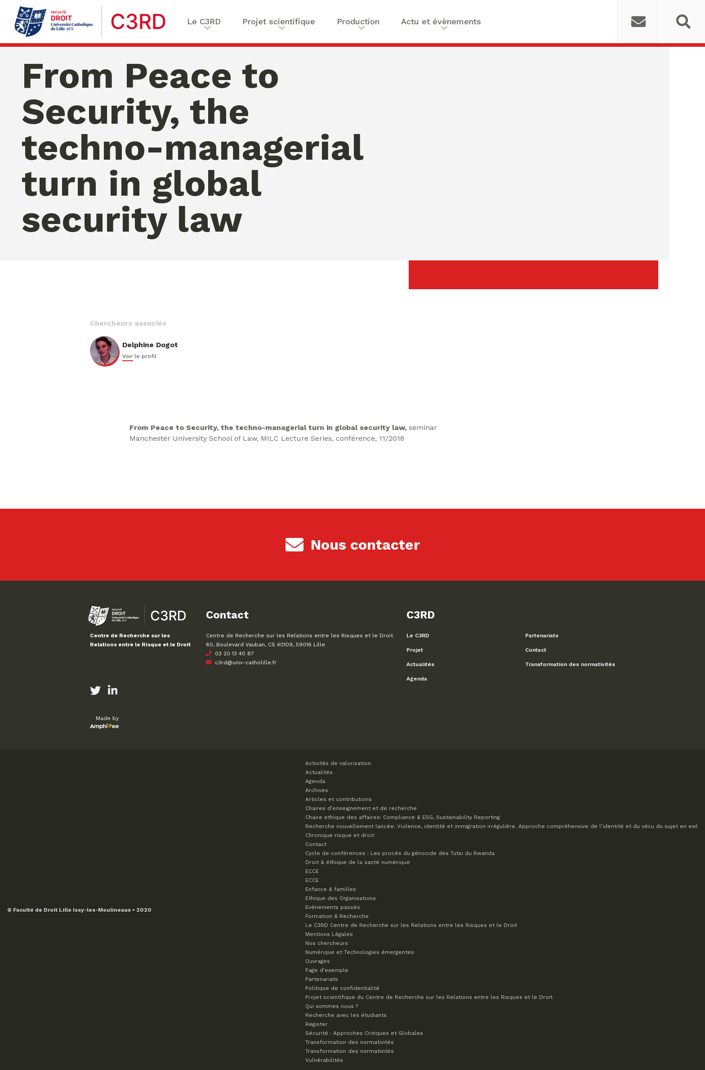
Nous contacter (353, 545)
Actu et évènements (441, 21)
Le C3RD (204, 21)
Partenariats (541, 635)
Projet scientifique (278, 21)
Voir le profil (139, 356)
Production (358, 21)
